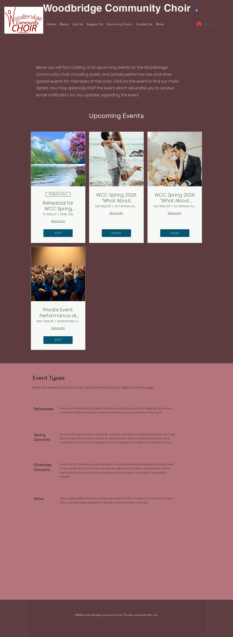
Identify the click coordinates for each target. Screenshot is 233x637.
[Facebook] (197, 10)
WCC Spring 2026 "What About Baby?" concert (116, 197)
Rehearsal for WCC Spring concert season (58, 206)
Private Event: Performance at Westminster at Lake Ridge (58, 312)
